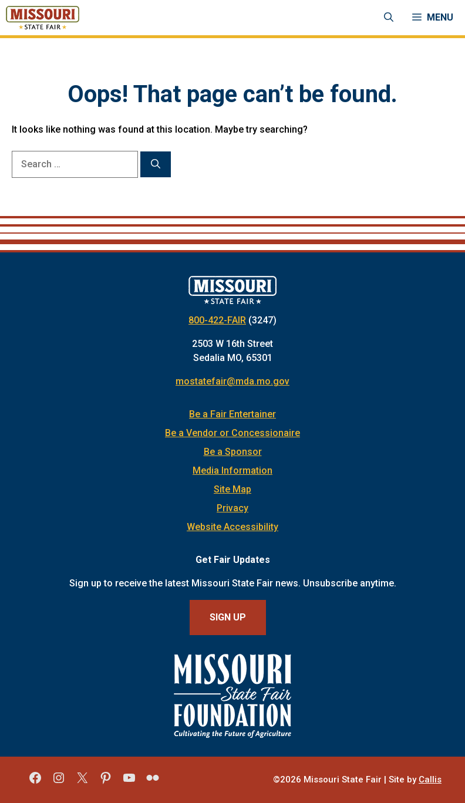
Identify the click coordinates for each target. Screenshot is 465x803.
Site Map (232, 489)
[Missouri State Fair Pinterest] (106, 782)
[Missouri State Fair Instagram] (59, 782)
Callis (430, 779)
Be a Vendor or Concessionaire (232, 432)
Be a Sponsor (233, 451)
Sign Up (228, 617)
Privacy (232, 508)
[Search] (155, 164)
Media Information (232, 470)
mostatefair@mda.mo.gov (232, 381)
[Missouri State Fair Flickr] (153, 782)
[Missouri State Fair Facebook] (35, 782)
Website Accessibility (232, 526)
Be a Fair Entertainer (232, 414)
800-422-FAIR (217, 320)
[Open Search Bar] (389, 17)
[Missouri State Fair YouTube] (129, 782)
